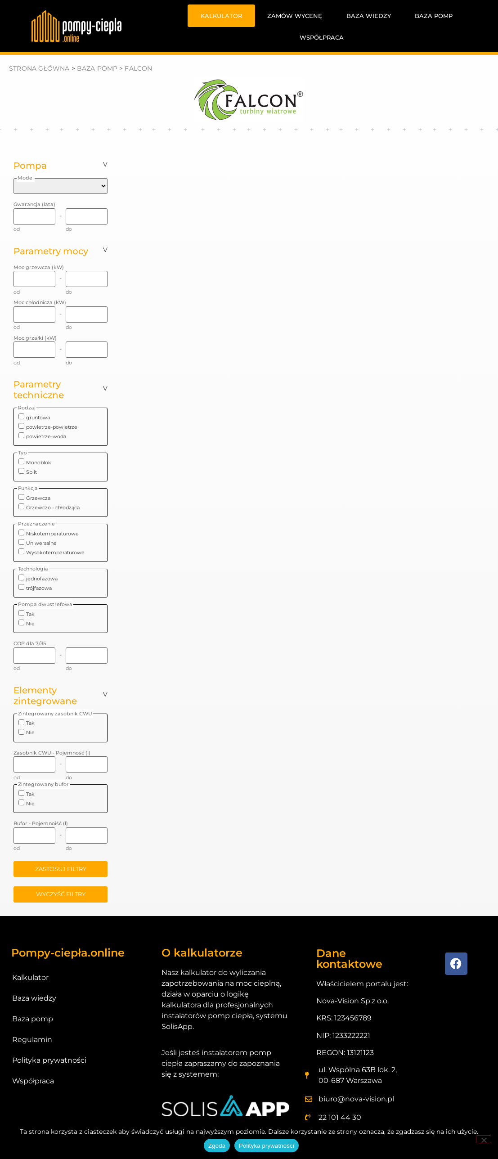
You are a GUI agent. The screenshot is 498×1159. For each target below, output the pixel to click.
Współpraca (322, 37)
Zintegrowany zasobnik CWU (55, 713)
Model (26, 178)
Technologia (33, 569)
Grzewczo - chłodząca (53, 507)
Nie (30, 623)
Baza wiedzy (368, 15)
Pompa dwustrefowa (45, 604)
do (69, 229)
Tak (30, 614)
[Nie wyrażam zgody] (483, 1139)
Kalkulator (221, 15)
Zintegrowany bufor (43, 784)
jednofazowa (42, 578)
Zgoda (216, 1145)
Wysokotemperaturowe (55, 552)
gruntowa (38, 417)
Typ (22, 452)
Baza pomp (434, 15)
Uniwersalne (41, 543)
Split (31, 472)
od (16, 229)
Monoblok (38, 462)
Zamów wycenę (294, 15)
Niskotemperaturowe (52, 533)
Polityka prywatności (49, 1060)
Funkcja (28, 488)
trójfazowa (39, 588)
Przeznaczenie (36, 524)
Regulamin (32, 1039)
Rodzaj (27, 407)
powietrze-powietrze (51, 427)
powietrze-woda (46, 436)
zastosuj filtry (60, 868)
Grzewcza (38, 498)
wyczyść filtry (60, 894)
